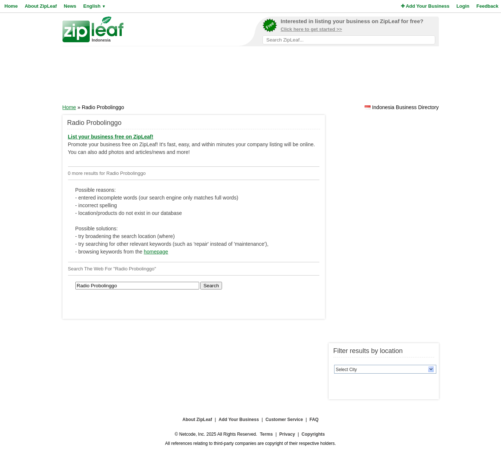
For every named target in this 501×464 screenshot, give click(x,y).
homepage (156, 252)
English (94, 6)
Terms (266, 434)
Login (463, 6)
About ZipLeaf (41, 6)
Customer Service (284, 419)
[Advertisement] (250, 77)
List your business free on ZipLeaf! (111, 137)
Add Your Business (425, 6)
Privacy (287, 434)
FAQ (314, 419)
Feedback (487, 6)
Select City (346, 369)
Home (11, 6)
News (70, 6)
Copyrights (313, 434)
